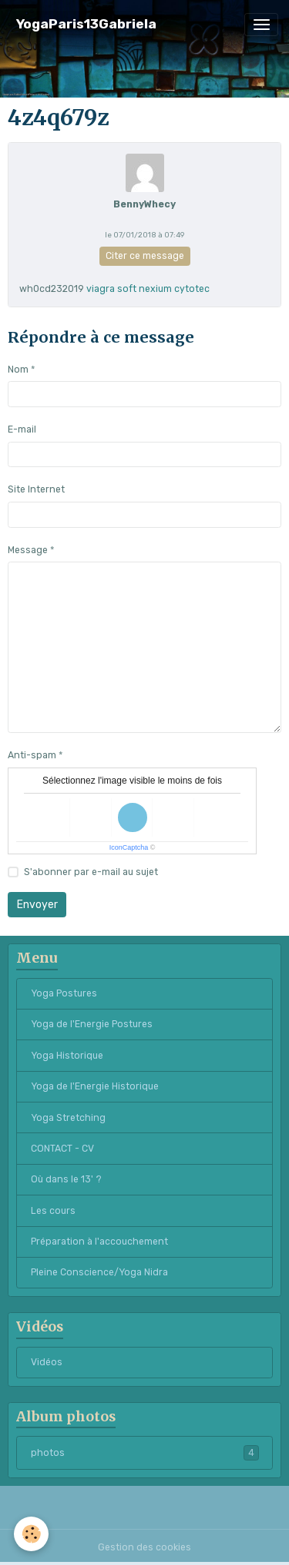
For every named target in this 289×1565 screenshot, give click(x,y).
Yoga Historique (67, 1055)
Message (28, 550)
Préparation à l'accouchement (99, 1241)
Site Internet (36, 489)
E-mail (22, 429)
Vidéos (46, 1362)
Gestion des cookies (144, 1547)
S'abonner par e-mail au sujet (91, 872)
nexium (155, 288)
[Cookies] (31, 1534)
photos (145, 1453)
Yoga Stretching (68, 1117)
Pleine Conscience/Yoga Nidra (99, 1272)
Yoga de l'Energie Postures (92, 1024)
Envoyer (37, 904)
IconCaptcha (129, 847)
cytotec (192, 288)
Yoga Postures (64, 993)
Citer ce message (145, 255)
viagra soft (111, 288)
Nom (18, 369)
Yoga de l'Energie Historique (95, 1086)
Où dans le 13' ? (66, 1179)
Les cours (53, 1210)
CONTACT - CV (62, 1148)
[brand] (86, 24)
